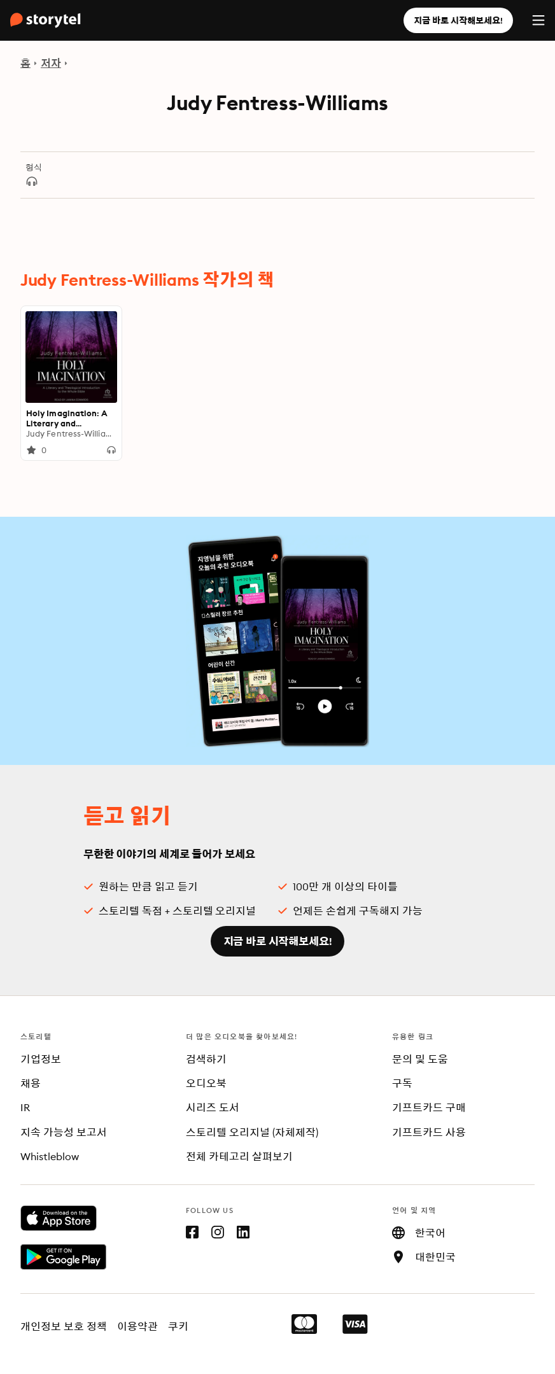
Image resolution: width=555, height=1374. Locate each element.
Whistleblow (49, 1156)
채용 (30, 1083)
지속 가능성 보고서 (63, 1132)
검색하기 (206, 1059)
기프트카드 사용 (429, 1132)
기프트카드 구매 (429, 1107)
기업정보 (40, 1059)
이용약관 (137, 1326)
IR (25, 1107)
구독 (402, 1083)
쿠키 (178, 1326)
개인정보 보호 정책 (63, 1326)
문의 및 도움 (420, 1059)
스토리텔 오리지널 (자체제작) (252, 1132)
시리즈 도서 (212, 1107)
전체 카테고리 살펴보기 (239, 1156)
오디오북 (206, 1083)
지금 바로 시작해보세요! (458, 20)
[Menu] (538, 20)
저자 (51, 63)
